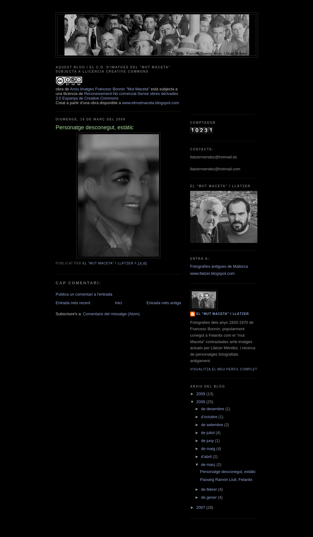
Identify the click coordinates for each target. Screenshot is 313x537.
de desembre (213, 409)
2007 (201, 507)
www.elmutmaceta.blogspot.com (150, 102)
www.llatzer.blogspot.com (212, 273)
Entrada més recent (73, 303)
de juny (208, 440)
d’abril (207, 456)
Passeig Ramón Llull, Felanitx (226, 479)
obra (60, 89)
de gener (209, 497)
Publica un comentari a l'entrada (84, 294)
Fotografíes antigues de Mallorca (219, 266)
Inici (118, 303)
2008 (201, 401)
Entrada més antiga (163, 303)
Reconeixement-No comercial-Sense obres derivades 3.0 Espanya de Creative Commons (117, 95)
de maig (208, 448)
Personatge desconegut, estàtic (228, 471)
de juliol (208, 432)
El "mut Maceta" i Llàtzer (222, 314)
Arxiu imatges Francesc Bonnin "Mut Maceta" (110, 89)
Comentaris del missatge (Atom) (111, 314)
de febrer (209, 489)
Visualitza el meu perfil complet (223, 369)
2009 (201, 393)
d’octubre (210, 416)
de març (209, 464)
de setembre (212, 424)
